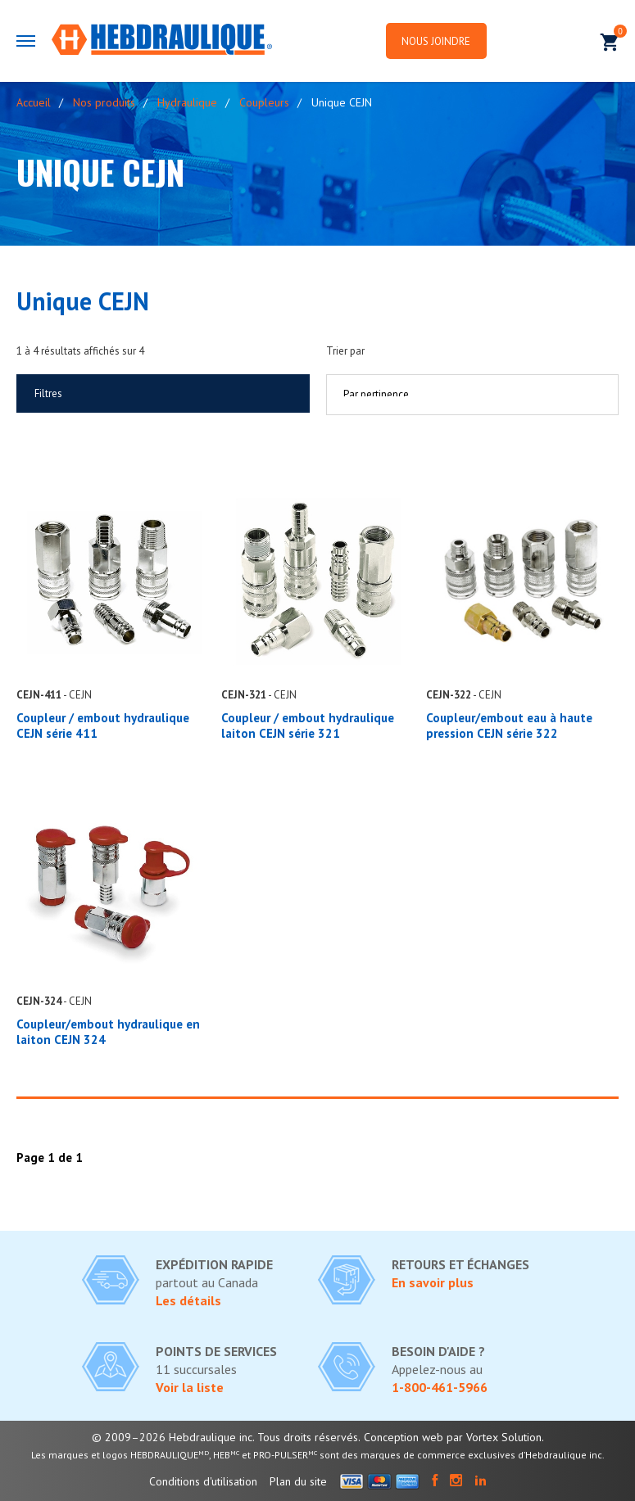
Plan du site (298, 1481)
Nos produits (104, 102)
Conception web (403, 1437)
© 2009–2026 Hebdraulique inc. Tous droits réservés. (226, 1437)
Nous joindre (439, 41)
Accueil (33, 102)
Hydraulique (187, 102)
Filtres (48, 393)
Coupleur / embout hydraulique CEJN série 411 (102, 725)
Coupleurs (264, 102)
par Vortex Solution (494, 1437)
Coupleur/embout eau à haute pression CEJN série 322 (509, 725)
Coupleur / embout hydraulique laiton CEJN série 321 (307, 725)
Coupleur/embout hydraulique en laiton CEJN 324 (108, 1031)
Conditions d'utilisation (203, 1481)
